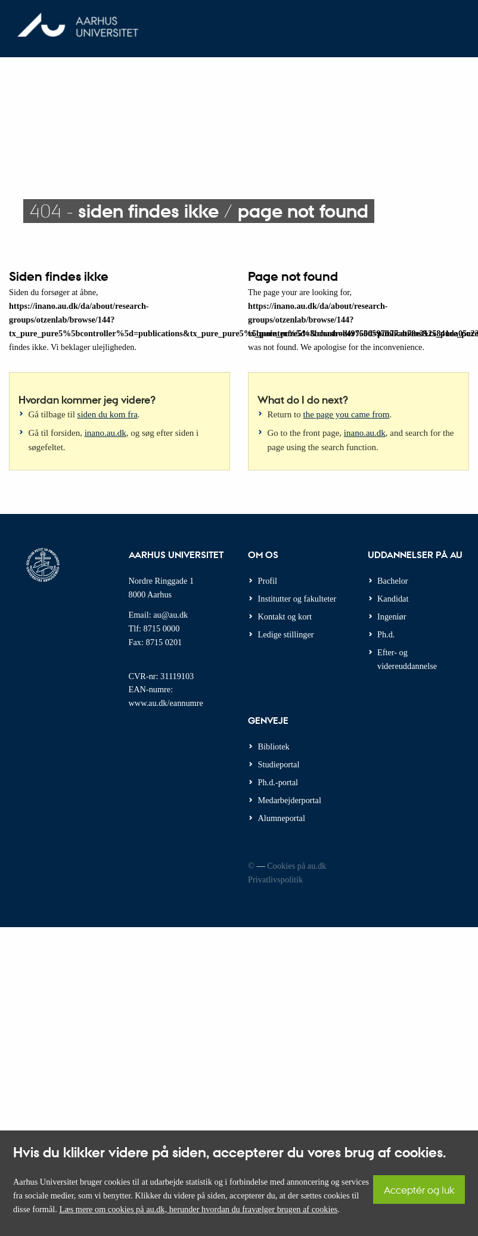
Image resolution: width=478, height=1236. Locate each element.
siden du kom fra (107, 414)
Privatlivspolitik (275, 879)
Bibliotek (274, 746)
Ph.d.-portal (278, 782)
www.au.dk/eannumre (166, 703)
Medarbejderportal (289, 800)
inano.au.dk (105, 433)
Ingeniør (391, 616)
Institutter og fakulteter (297, 598)
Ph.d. (386, 634)
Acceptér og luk (419, 1190)
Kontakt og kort (285, 616)
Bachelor (392, 581)
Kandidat (392, 598)
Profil (268, 581)
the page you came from (346, 414)
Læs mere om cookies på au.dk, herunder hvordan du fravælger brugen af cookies (198, 1209)
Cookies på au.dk (296, 866)
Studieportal (279, 764)
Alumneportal (281, 818)
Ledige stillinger (286, 634)
